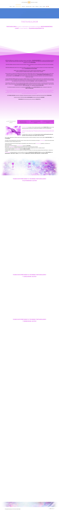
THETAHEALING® (29, 21)
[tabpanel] (29, 140)
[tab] (11, 122)
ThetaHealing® (42, 140)
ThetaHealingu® (19, 145)
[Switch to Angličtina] (46, 6)
